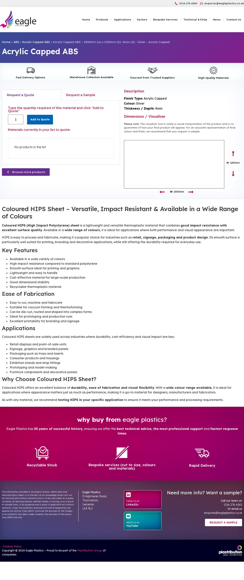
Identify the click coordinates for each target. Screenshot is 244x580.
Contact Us (233, 19)
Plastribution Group (89, 550)
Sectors (142, 19)
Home (86, 19)
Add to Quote (40, 119)
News (217, 19)
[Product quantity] (15, 119)
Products (102, 19)
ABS (16, 42)
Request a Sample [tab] (80, 95)
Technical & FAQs (195, 19)
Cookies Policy (11, 546)
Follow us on (132, 501)
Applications (122, 19)
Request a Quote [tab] (20, 95)
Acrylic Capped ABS (36, 42)
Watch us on (132, 522)
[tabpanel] (61, 132)
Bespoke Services (165, 19)
